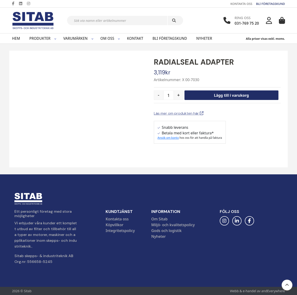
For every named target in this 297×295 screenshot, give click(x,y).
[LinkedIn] (22, 3)
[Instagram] (30, 3)
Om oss (107, 38)
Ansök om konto (168, 138)
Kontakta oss (117, 219)
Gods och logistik (166, 230)
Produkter (39, 38)
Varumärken (75, 38)
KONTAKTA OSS (241, 4)
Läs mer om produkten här (178, 113)
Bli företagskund (169, 38)
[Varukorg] (282, 20)
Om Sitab (159, 219)
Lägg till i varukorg (231, 95)
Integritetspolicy (120, 230)
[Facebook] (15, 3)
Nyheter (204, 38)
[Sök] (175, 20)
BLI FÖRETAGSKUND (270, 4)
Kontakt (135, 38)
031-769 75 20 (247, 23)
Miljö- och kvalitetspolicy (173, 224)
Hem (16, 38)
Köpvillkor (114, 224)
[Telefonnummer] (226, 20)
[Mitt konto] (269, 20)
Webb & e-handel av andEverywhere (257, 291)
